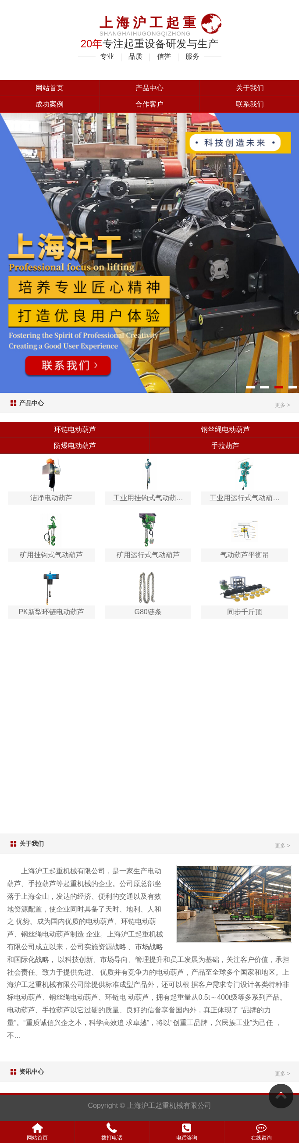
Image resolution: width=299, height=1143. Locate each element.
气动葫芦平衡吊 (244, 555)
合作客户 (149, 104)
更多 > (282, 405)
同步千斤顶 (244, 612)
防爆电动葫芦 (75, 445)
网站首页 (50, 88)
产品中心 (149, 88)
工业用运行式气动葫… (245, 498)
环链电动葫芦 (75, 429)
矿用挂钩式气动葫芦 (51, 555)
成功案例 (50, 104)
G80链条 (148, 612)
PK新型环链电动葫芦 (51, 612)
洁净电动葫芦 (51, 498)
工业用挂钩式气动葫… (148, 498)
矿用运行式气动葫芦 (148, 555)
